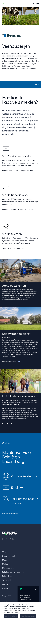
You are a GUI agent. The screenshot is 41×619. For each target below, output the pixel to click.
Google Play (18, 209)
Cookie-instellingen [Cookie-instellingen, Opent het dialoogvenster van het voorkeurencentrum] (11, 617)
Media (4, 560)
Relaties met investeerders (12, 572)
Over (4, 552)
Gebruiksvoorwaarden (9, 602)
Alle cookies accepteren (28, 617)
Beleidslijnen (7, 576)
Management (8, 568)
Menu (37, 84)
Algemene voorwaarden (10, 513)
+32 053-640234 (16, 248)
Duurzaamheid (8, 556)
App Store (29, 209)
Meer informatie (7, 424)
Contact (5, 588)
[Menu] (38, 3)
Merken (5, 564)
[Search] (33, 3)
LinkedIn (5, 584)
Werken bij (6, 580)
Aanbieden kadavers (9, 361)
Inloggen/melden (26, 170)
